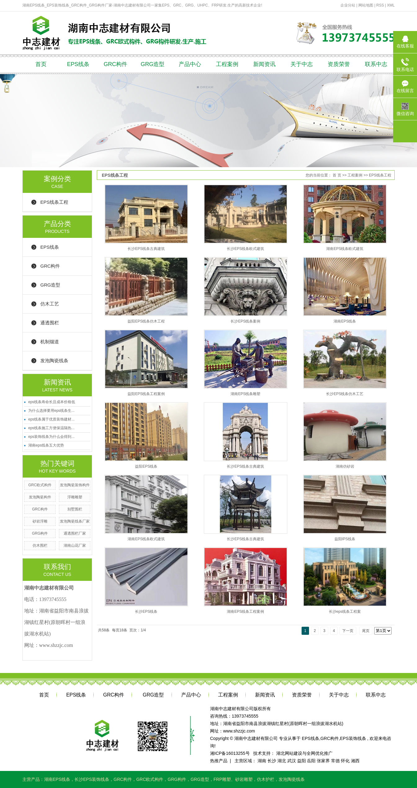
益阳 (301, 760)
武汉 (291, 760)
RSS (380, 5)
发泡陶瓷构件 (40, 497)
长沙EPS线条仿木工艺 (344, 394)
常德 (335, 760)
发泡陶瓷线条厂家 (75, 521)
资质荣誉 (339, 64)
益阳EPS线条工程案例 (146, 394)
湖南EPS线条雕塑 (245, 394)
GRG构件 (40, 533)
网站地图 (366, 5)
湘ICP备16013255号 (230, 753)
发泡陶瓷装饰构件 (75, 485)
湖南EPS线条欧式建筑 (344, 249)
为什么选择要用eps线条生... (51, 410)
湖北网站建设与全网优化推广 (304, 753)
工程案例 (227, 64)
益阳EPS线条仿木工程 (146, 321)
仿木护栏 (265, 779)
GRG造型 (152, 64)
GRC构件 (115, 64)
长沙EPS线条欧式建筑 (245, 249)
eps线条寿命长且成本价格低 (51, 402)
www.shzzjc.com (239, 730)
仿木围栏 (40, 545)
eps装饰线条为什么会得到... (51, 436)
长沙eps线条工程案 (345, 611)
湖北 (281, 760)
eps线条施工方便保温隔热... (51, 428)
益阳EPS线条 (146, 466)
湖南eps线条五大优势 (46, 445)
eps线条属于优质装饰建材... (51, 419)
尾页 (366, 631)
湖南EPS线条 (345, 321)
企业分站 (347, 5)
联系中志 (376, 64)
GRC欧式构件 (40, 485)
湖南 (262, 760)
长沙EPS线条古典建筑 (146, 249)
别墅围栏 (74, 509)
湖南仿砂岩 (345, 466)
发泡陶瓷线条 (54, 360)
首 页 (337, 175)
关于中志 (301, 64)
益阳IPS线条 (344, 539)
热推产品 (218, 760)
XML (391, 5)
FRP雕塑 (222, 779)
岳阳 (311, 760)
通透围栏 (49, 322)
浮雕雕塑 (74, 497)
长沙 (271, 760)
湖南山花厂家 (75, 545)
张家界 (323, 760)
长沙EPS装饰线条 (91, 779)
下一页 (347, 631)
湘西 (355, 760)
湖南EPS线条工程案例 (245, 611)
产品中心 (190, 64)
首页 (41, 64)
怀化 (345, 760)
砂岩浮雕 (40, 521)
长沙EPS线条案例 (245, 321)
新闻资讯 (264, 64)
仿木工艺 (49, 303)
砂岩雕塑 (244, 779)
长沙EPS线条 (146, 611)
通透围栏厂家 (75, 533)
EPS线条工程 (54, 202)
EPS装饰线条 (353, 738)
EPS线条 (78, 64)
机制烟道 (49, 341)
